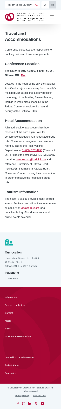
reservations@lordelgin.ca (31, 159)
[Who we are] (30, 297)
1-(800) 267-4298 (32, 150)
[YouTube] (42, 403)
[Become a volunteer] (30, 305)
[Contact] (30, 313)
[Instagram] (23, 403)
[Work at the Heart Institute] (30, 336)
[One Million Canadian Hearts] (30, 357)
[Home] (26, 17)
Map (23, 75)
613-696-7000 (12, 278)
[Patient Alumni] (30, 365)
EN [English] (45, 5)
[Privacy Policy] (22, 395)
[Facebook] (18, 403)
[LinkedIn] (29, 403)
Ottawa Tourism (30, 208)
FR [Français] (52, 5)
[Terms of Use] (39, 395)
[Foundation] (30, 373)
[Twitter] (36, 403)
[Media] (30, 321)
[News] (30, 329)
